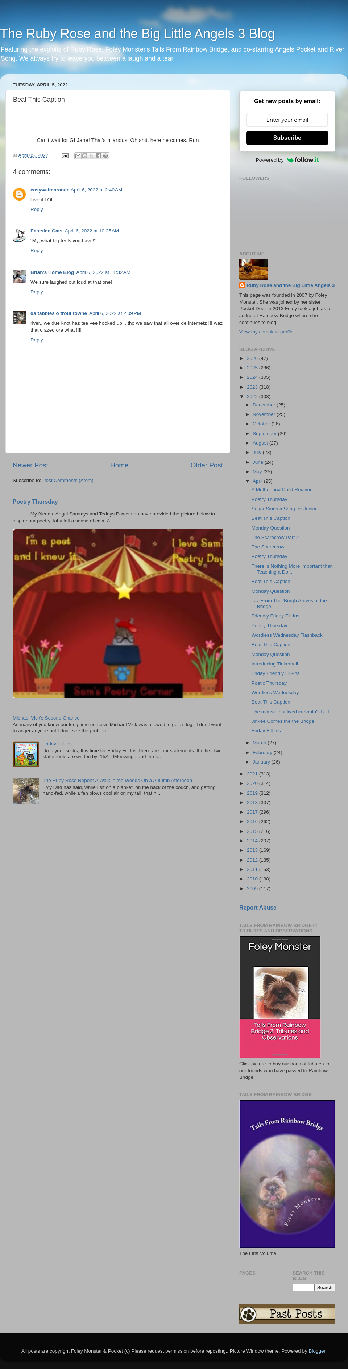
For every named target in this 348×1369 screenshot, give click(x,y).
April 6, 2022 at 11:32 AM (103, 272)
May (258, 471)
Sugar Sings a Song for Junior (284, 508)
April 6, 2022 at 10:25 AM (92, 231)
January (262, 762)
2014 (253, 840)
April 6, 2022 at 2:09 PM (115, 313)
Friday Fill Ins (56, 743)
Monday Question (271, 528)
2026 (253, 358)
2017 (253, 812)
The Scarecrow (268, 547)
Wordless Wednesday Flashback (287, 635)
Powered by (287, 160)
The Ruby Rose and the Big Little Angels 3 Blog (137, 33)
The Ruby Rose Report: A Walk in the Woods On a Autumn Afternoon (117, 780)
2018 (253, 802)
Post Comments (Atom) (68, 480)
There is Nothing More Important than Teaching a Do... (292, 569)
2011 (253, 869)
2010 (253, 879)
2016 (253, 821)
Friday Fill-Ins (266, 730)
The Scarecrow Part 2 (275, 537)
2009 (253, 888)
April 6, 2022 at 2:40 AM (96, 190)
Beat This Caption (271, 518)
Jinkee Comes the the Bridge (283, 721)
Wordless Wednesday (275, 692)
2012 (253, 860)
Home (119, 465)
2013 (253, 850)
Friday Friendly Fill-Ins (276, 673)
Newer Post (30, 465)
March (260, 742)
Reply (36, 209)
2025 (253, 367)
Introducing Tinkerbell (275, 664)
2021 (253, 774)
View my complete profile (266, 332)
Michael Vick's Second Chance (46, 718)
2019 (253, 793)
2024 (253, 377)
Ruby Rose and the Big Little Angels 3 (290, 285)
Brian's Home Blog (52, 272)
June (259, 462)
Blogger (316, 1351)
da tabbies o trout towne (58, 313)
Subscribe (287, 138)
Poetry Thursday (35, 502)
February (263, 752)
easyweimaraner (49, 190)
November (265, 414)
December (265, 405)
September (265, 433)
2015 (253, 831)
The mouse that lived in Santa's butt (290, 711)
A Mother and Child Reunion (282, 489)
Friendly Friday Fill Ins (275, 616)
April (258, 481)
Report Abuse (258, 907)
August (261, 443)
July (258, 452)
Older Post (207, 465)
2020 (253, 783)
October (262, 423)
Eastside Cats (46, 231)
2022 (253, 396)
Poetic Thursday (269, 683)
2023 (253, 387)
